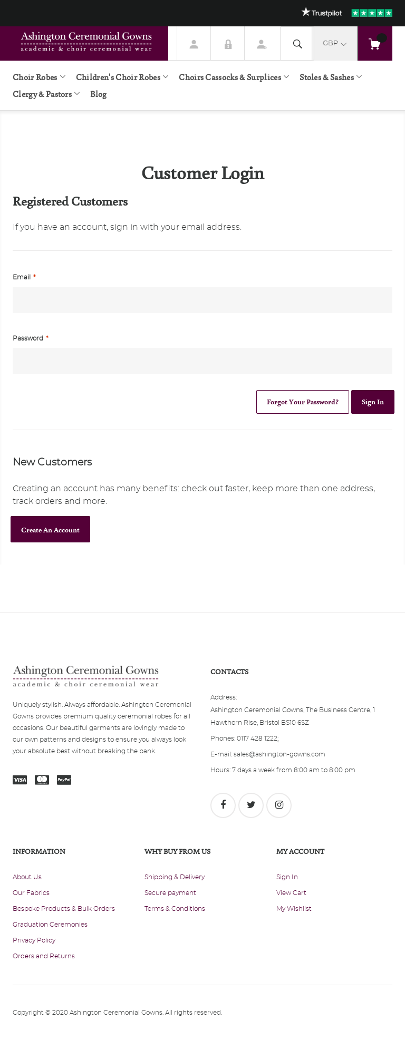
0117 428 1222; (257, 738)
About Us (27, 877)
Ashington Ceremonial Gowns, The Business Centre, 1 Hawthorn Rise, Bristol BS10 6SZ (292, 716)
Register (261, 43)
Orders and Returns (44, 956)
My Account (194, 43)
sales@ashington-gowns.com (279, 754)
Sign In (228, 43)
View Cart (291, 893)
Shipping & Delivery (174, 877)
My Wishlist (294, 909)
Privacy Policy (34, 940)
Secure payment (170, 893)
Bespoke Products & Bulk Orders (64, 909)
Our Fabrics (31, 893)
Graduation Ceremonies (50, 924)
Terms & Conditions (174, 909)
